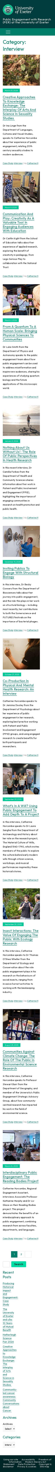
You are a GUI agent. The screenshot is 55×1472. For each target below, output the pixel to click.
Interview (18, 163)
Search (18, 1264)
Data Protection (26, 1464)
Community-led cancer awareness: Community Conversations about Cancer (11, 1400)
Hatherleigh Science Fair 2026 (9, 1338)
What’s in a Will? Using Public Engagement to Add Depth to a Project (21, 810)
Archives (8, 1423)
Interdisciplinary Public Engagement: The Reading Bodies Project (21, 1176)
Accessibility (28, 1459)
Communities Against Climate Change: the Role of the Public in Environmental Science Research (20, 1060)
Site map (44, 1466)
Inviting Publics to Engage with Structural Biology (20, 572)
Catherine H (32, 163)
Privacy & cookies (26, 1466)
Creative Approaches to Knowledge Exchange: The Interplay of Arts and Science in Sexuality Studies (19, 107)
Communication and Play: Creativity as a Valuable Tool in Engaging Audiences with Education (18, 222)
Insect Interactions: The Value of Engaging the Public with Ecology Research (21, 937)
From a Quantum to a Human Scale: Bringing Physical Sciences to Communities (20, 333)
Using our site (11, 1459)
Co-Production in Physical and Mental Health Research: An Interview (18, 687)
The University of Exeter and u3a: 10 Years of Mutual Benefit (8, 1319)
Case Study (8, 163)
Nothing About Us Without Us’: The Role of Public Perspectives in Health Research (20, 453)
